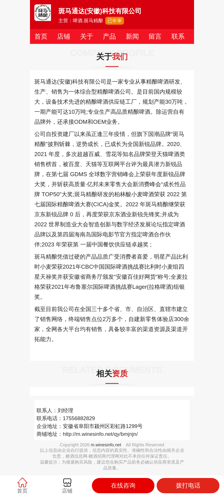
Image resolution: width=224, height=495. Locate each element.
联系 (178, 36)
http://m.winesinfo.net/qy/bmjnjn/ (100, 434)
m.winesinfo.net (106, 444)
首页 (40, 36)
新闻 (132, 36)
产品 (109, 36)
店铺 (63, 36)
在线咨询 (123, 485)
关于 (86, 36)
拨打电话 (188, 485)
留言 (155, 36)
